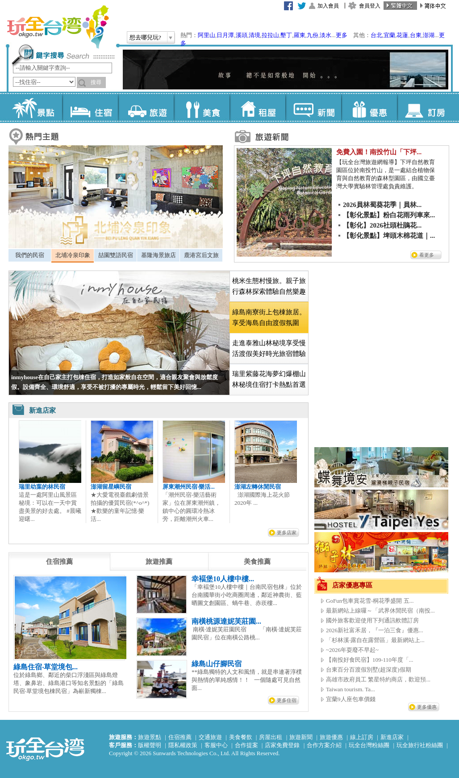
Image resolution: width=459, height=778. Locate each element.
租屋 (257, 107)
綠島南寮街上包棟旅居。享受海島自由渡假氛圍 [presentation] (269, 317)
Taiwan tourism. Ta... (350, 689)
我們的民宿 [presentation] (29, 255)
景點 (34, 107)
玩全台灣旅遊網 (57, 27)
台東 (415, 35)
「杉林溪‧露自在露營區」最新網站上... (375, 640)
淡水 (325, 35)
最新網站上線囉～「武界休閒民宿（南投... (380, 610)
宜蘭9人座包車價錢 (351, 699)
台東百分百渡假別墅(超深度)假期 (368, 669)
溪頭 (241, 35)
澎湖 (428, 35)
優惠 (369, 107)
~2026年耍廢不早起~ (352, 650)
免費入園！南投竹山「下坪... (378, 152)
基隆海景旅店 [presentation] (158, 255)
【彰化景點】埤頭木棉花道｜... (389, 235)
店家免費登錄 (282, 745)
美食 (202, 107)
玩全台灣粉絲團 (369, 745)
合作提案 (246, 745)
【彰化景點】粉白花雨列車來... (389, 215)
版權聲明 (149, 745)
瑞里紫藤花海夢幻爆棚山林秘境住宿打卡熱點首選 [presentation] (269, 379)
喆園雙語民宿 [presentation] (115, 255)
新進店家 (392, 737)
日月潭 (225, 35)
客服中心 (216, 745)
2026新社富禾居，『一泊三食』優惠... (374, 630)
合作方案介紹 (324, 745)
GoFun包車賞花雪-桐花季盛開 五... (369, 600)
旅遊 (146, 107)
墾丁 (286, 35)
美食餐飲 (240, 737)
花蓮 (402, 35)
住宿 (90, 107)
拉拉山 (270, 35)
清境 (254, 35)
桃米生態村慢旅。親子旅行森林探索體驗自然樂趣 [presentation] (269, 286)
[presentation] (59, 562)
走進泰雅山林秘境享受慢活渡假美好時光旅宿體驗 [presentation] (269, 348)
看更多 (426, 255)
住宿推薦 (180, 737)
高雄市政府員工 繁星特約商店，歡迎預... (378, 679)
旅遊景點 (149, 737)
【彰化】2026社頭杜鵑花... (382, 225)
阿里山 (206, 35)
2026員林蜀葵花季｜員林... (382, 204)
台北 (376, 35)
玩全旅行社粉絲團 (419, 745)
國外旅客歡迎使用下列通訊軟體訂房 (372, 620)
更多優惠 (427, 707)
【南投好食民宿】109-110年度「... (369, 659)
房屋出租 (270, 737)
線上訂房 (361, 737)
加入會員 (328, 6)
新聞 (313, 107)
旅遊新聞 (301, 737)
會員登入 (369, 6)
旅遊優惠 (331, 737)
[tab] (29, 255)
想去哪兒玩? (145, 37)
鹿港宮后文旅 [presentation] (201, 255)
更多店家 (286, 532)
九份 (312, 35)
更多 (341, 35)
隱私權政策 (182, 745)
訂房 (425, 107)
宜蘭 (389, 35)
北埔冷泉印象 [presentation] (72, 255)
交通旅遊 (210, 737)
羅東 (299, 35)
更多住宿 (286, 700)
